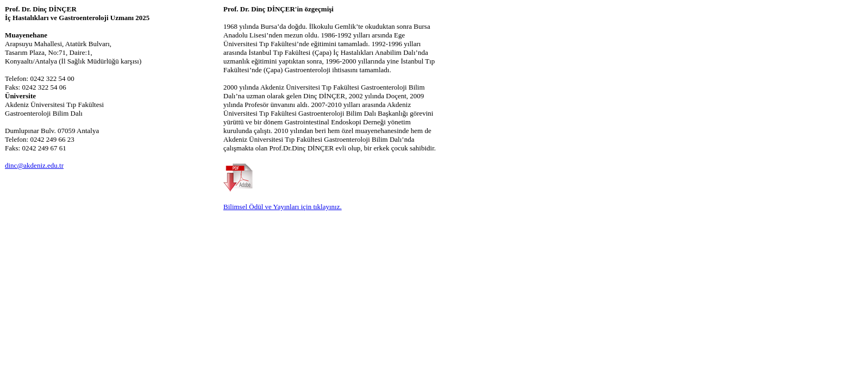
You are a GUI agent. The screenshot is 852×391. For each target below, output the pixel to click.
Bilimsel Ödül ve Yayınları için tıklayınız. (282, 207)
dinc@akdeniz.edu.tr (34, 165)
